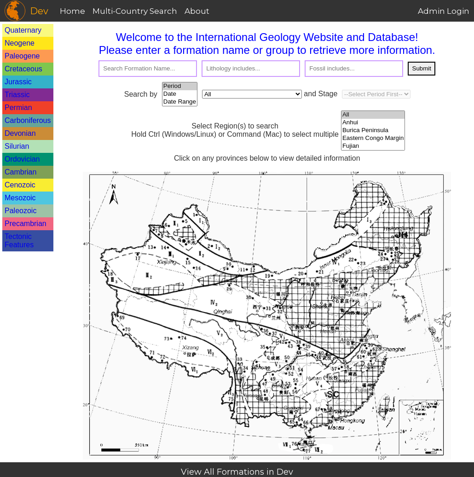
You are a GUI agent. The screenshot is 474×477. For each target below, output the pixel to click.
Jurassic (18, 82)
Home (72, 11)
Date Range (179, 102)
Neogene (20, 43)
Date (179, 94)
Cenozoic (20, 185)
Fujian (373, 146)
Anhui (373, 123)
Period (179, 86)
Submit (421, 68)
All (373, 115)
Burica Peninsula (373, 130)
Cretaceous (23, 69)
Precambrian (25, 223)
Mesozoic (20, 198)
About (197, 11)
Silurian (17, 146)
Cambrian (20, 172)
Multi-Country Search (134, 11)
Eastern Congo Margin (373, 138)
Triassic (17, 95)
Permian (18, 107)
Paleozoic (20, 211)
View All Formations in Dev (237, 472)
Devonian (20, 133)
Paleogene (22, 56)
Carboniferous (28, 120)
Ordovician (22, 159)
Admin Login (443, 11)
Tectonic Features (19, 241)
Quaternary (23, 30)
